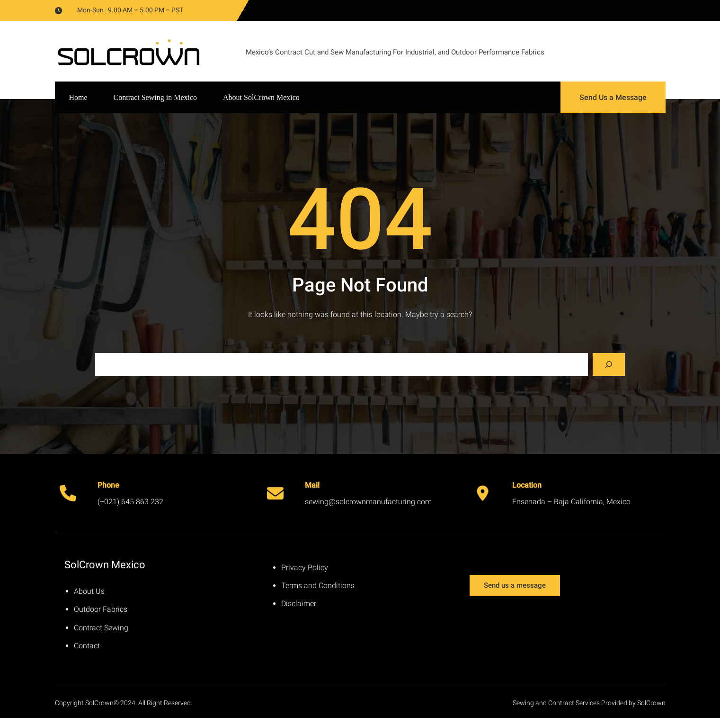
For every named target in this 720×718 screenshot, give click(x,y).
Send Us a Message (613, 97)
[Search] (609, 364)
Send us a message (515, 585)
